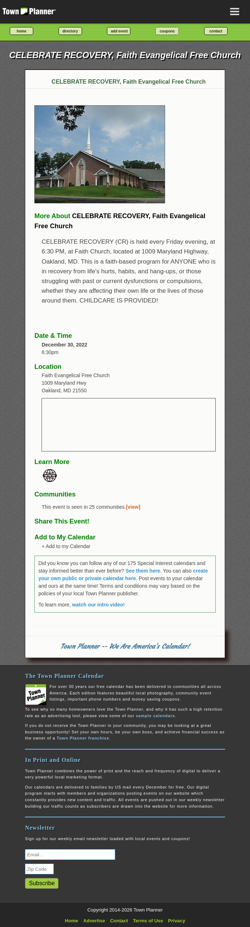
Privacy (176, 920)
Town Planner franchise (83, 738)
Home (71, 920)
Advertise (94, 920)
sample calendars (155, 716)
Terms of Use (148, 920)
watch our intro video (98, 605)
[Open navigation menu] (235, 11)
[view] (133, 507)
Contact (119, 920)
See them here (142, 571)
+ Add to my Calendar (66, 546)
